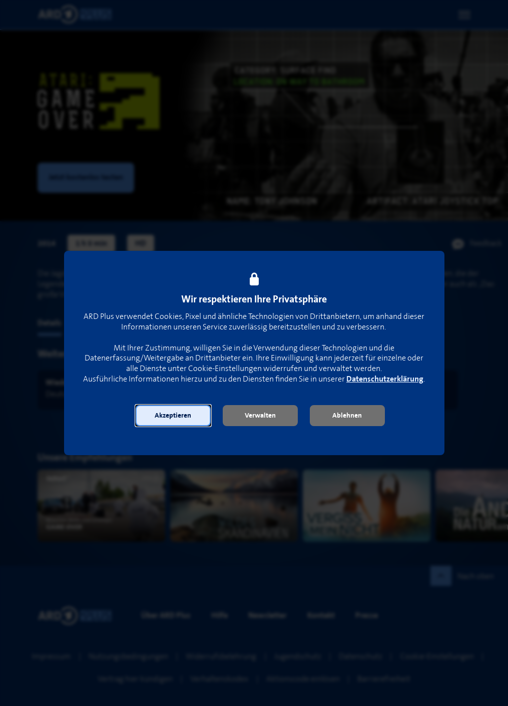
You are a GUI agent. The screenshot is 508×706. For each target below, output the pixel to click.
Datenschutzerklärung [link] (384, 379)
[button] (173, 415)
